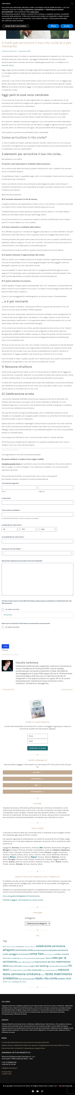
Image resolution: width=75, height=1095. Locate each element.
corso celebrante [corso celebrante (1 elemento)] (49, 954)
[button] (72, 3)
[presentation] (19, 637)
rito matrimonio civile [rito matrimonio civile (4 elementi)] (18, 970)
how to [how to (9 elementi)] (49, 958)
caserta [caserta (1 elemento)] (26, 946)
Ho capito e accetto (12, 609)
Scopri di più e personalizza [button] (15, 26)
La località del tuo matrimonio (13, 537)
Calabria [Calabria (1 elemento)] (13, 946)
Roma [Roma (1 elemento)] (43, 970)
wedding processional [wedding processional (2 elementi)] (19, 982)
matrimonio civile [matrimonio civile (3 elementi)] (28, 962)
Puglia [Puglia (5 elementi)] (32, 966)
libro (11, 65)
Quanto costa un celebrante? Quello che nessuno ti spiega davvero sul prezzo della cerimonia (35, 1045)
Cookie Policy (6, 1074)
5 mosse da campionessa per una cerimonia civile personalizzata (25, 1042)
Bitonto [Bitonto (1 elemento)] (8, 946)
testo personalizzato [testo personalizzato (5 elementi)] (26, 979)
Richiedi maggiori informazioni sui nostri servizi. (23, 900)
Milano (13, 857)
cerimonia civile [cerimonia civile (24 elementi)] (24, 950)
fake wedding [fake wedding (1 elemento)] (23, 958)
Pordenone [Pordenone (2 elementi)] (25, 966)
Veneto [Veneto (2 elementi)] (5, 982)
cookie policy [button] (34, 12)
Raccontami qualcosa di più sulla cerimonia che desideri (22, 561)
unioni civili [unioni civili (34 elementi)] (64, 978)
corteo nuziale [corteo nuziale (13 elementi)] (61, 954)
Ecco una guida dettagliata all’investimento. (21, 896)
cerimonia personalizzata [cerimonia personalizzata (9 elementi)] (45, 950)
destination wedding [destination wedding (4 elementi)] (11, 958)
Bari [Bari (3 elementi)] (4, 946)
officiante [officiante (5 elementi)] (18, 966)
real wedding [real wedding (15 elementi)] (41, 966)
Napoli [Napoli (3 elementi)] (11, 966)
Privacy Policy (8, 615)
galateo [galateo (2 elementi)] (42, 958)
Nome (4, 491)
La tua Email (7, 498)
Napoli (34, 857)
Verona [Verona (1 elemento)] (10, 982)
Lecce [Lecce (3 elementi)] (19, 962)
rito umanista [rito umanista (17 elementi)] (34, 970)
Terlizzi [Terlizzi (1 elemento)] (43, 974)
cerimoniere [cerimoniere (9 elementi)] (23, 954)
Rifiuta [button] (53, 26)
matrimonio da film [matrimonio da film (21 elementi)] (45, 961)
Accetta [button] (67, 26)
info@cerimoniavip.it (9, 1068)
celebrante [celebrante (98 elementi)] (43, 946)
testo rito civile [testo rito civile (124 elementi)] (46, 978)
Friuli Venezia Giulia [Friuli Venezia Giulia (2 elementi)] (34, 958)
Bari (41, 848)
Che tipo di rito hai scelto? (12, 549)
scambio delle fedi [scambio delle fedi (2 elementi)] (51, 970)
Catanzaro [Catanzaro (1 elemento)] (32, 946)
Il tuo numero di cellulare (11, 510)
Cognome (41, 491)
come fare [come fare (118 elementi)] (37, 954)
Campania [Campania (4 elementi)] (20, 947)
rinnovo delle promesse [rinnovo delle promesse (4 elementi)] (58, 966)
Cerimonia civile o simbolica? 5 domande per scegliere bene (23, 1048)
